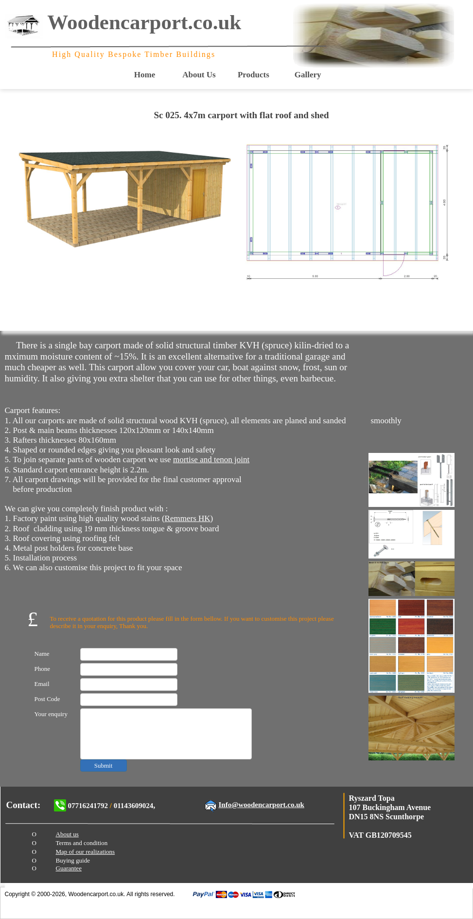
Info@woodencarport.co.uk (261, 805)
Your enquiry (51, 714)
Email (42, 683)
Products (253, 74)
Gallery (308, 74)
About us (67, 834)
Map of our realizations (85, 851)
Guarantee (69, 868)
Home (144, 74)
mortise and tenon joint (211, 459)
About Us (199, 74)
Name (42, 653)
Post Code (47, 699)
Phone (43, 668)
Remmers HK (187, 518)
